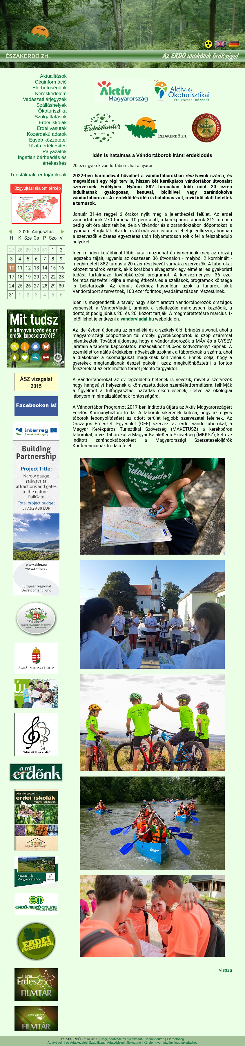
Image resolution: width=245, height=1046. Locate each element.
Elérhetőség (175, 1039)
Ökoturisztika (52, 111)
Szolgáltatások (51, 117)
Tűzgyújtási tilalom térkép (36, 188)
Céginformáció (51, 82)
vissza (225, 970)
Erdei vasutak (52, 128)
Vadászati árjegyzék (45, 99)
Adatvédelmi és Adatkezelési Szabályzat (76, 1042)
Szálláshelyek (52, 105)
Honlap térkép (154, 1039)
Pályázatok (55, 151)
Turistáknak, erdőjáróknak (38, 175)
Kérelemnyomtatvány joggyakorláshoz (170, 1042)
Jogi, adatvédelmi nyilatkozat (121, 1039)
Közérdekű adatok (47, 134)
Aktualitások (53, 76)
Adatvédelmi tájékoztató (124, 1042)
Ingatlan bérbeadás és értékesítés (42, 160)
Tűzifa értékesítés (47, 146)
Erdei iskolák (52, 122)
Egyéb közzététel (47, 140)
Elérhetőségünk (49, 88)
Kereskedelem (51, 93)
